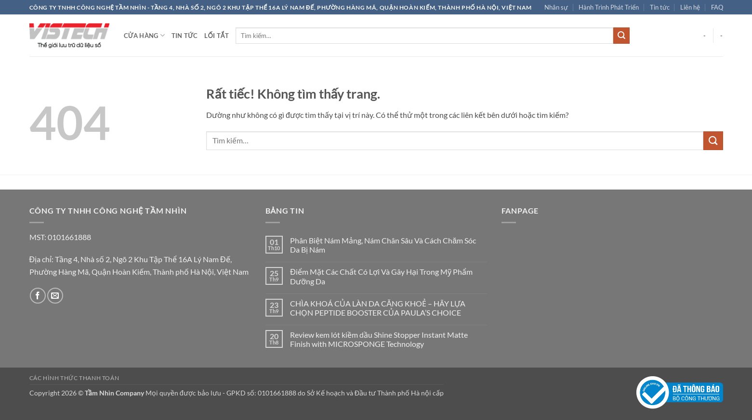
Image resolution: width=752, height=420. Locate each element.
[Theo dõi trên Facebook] (38, 296)
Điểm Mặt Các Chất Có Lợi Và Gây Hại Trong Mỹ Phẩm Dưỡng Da (381, 276)
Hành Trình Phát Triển (609, 7)
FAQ (717, 7)
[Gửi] (621, 35)
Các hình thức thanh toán (74, 378)
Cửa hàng (144, 35)
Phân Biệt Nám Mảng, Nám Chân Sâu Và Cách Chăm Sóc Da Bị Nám (383, 245)
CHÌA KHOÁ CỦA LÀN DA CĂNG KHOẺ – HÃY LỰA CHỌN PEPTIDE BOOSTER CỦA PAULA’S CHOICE (377, 308)
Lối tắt (216, 35)
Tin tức (660, 7)
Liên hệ (690, 7)
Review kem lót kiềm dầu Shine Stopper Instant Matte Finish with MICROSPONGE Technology (379, 339)
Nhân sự (556, 7)
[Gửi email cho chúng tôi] (55, 296)
